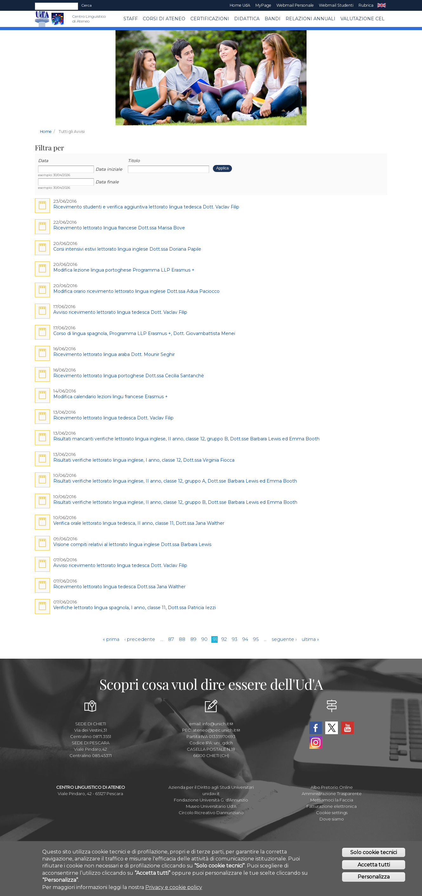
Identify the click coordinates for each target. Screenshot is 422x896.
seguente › (284, 639)
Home (46, 131)
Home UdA (240, 5)
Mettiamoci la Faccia (331, 799)
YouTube (347, 728)
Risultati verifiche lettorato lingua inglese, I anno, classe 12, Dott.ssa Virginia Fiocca (143, 460)
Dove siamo (332, 818)
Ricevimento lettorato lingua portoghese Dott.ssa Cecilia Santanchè (128, 376)
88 (182, 639)
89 (193, 639)
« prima (111, 639)
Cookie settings (331, 812)
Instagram (316, 742)
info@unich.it (217, 723)
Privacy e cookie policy (173, 888)
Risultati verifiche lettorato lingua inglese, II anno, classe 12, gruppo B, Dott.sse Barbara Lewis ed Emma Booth (175, 502)
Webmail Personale (295, 5)
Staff (130, 19)
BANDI (272, 19)
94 (245, 639)
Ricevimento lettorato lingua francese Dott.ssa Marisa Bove (119, 228)
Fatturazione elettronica (332, 806)
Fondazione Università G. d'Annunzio (211, 799)
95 (256, 639)
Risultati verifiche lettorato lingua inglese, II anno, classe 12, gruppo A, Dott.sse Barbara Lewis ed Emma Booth (175, 481)
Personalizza (374, 878)
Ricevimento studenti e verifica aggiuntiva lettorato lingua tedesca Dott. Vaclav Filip (146, 207)
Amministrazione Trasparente (332, 793)
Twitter (332, 728)
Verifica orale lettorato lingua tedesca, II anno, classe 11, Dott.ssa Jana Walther (138, 523)
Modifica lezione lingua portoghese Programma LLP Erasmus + (124, 270)
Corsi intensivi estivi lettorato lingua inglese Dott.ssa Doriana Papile (127, 249)
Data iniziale (109, 169)
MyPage (263, 5)
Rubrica (366, 5)
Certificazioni (209, 19)
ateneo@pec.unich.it (216, 730)
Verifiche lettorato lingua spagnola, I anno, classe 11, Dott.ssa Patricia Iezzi (134, 607)
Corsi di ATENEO (164, 19)
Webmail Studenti (336, 5)
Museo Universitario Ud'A (211, 806)
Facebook (316, 728)
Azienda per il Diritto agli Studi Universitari (211, 787)
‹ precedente (139, 639)
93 (234, 639)
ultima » (310, 639)
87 (171, 639)
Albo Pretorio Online (332, 787)
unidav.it (211, 793)
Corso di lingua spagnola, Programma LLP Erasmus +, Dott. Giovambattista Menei (144, 333)
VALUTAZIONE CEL (362, 19)
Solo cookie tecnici (373, 853)
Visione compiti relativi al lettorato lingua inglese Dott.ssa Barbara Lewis (132, 544)
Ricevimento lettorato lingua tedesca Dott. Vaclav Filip (113, 418)
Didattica (247, 19)
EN (381, 5)
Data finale (107, 181)
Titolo (134, 160)
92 (224, 639)
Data (43, 160)
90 (204, 639)
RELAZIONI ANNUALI (310, 19)
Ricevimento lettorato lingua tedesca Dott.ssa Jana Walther (119, 587)
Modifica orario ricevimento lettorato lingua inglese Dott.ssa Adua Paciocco (136, 291)
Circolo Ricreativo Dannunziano (211, 812)
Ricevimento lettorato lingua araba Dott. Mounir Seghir (114, 354)
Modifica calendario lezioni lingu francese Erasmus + (110, 396)
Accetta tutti (374, 865)
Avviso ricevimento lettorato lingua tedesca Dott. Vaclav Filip (120, 312)
